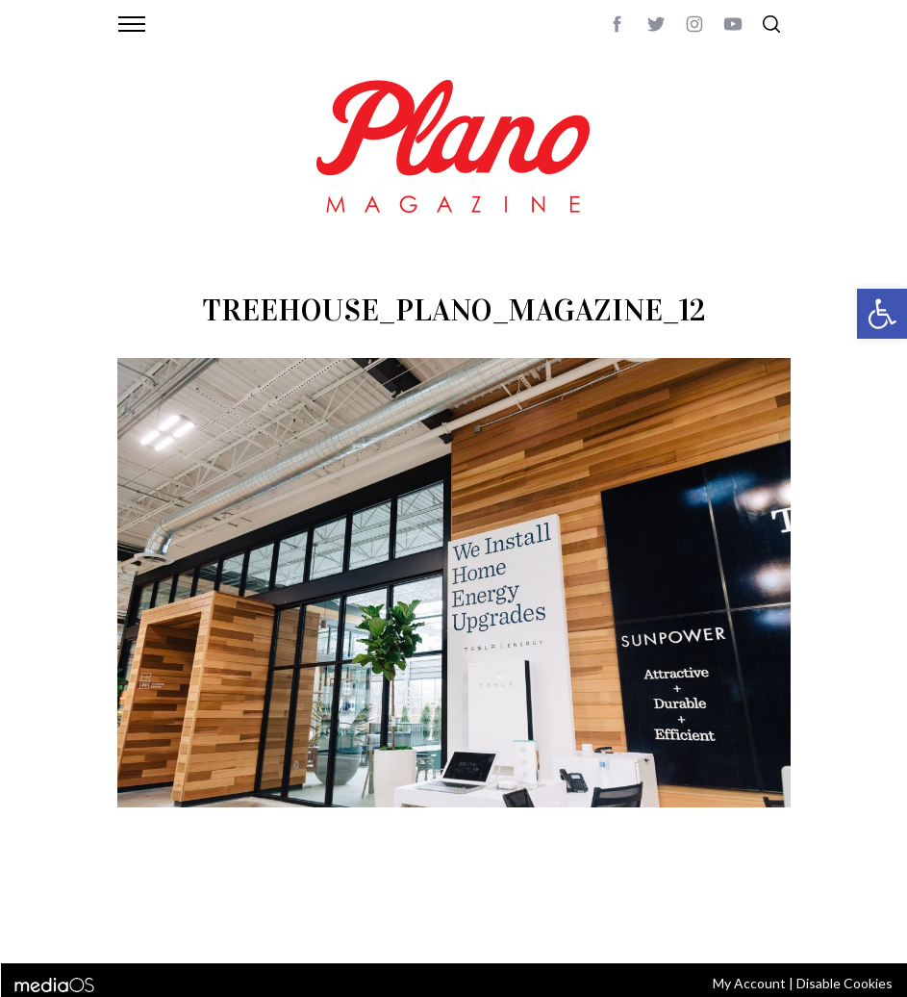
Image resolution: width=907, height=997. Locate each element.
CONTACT (194, 900)
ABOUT (138, 900)
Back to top (754, 899)
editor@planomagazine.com (208, 923)
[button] (882, 314)
